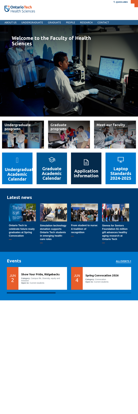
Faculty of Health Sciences (21, 17)
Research (86, 22)
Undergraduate (32, 22)
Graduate (54, 22)
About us (11, 22)
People (70, 22)
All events (122, 261)
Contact (103, 22)
